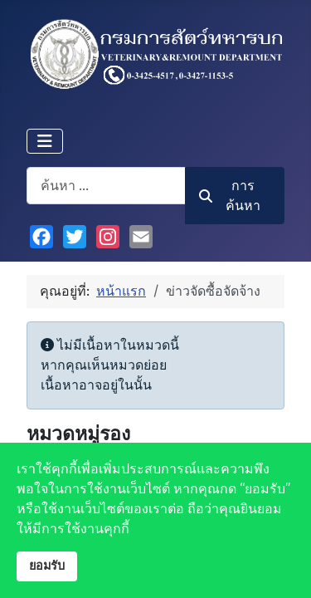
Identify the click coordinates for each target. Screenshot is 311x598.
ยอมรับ (47, 566)
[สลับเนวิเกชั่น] (45, 141)
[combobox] (106, 185)
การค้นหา (229, 195)
